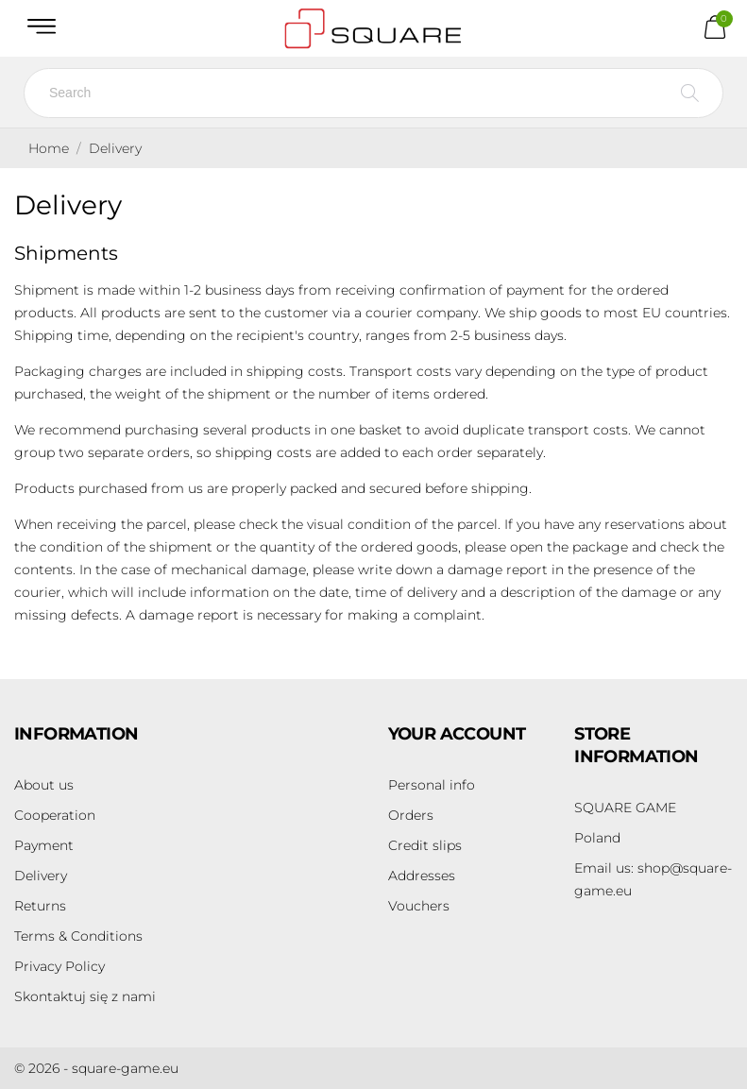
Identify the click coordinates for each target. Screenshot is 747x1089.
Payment (44, 845)
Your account (457, 733)
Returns (40, 905)
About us (44, 784)
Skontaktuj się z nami (85, 996)
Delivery (40, 875)
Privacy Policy (59, 966)
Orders (410, 815)
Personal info (431, 784)
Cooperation (54, 815)
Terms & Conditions (78, 935)
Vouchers (419, 905)
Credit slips (425, 845)
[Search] (373, 93)
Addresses (421, 875)
